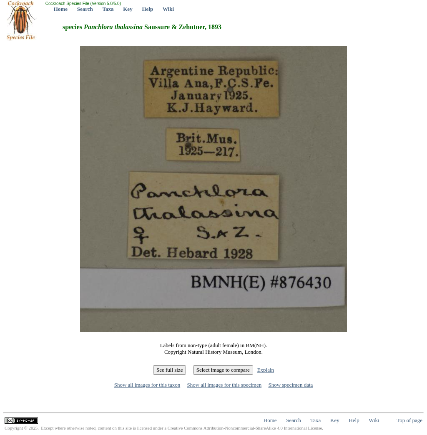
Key (127, 9)
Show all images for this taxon (147, 385)
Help (147, 9)
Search (85, 9)
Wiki (168, 9)
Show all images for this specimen (224, 385)
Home (61, 9)
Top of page (409, 420)
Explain (265, 370)
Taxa (108, 9)
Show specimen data (290, 385)
